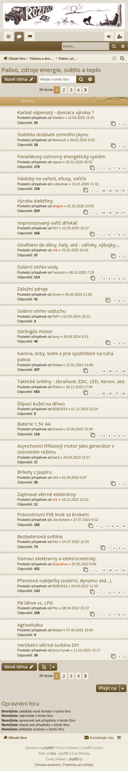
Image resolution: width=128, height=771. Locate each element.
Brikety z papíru (34, 472)
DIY (55, 228)
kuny (56, 336)
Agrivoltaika (30, 625)
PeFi (56, 316)
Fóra (20, 37)
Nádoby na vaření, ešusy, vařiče (51, 178)
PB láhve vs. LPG (35, 603)
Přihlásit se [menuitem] (110, 37)
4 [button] (78, 90)
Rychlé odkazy (9, 37)
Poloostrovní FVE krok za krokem (53, 514)
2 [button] (64, 90)
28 (123, 393)
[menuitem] (122, 58)
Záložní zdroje (32, 289)
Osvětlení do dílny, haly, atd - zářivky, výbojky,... (68, 245)
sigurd (57, 162)
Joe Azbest (60, 520)
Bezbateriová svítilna (39, 536)
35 (110, 190)
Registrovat (42, 46)
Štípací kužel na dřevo (41, 403)
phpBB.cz (76, 759)
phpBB (48, 748)
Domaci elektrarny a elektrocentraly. (57, 558)
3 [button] (71, 90)
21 (116, 371)
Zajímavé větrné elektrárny (46, 494)
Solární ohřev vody (37, 267)
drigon (57, 206)
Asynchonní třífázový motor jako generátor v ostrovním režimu (65, 449)
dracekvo (59, 564)
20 (110, 371)
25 (110, 212)
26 (116, 212)
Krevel (57, 429)
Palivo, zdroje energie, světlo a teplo (51, 70)
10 (123, 526)
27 (123, 212)
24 (103, 212)
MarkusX (59, 140)
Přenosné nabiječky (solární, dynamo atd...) (64, 580)
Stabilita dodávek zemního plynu (52, 134)
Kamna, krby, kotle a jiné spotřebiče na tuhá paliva (65, 356)
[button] (86, 90)
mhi (55, 477)
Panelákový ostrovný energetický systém (61, 156)
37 (123, 190)
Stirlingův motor (34, 331)
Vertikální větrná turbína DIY (48, 645)
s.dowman (60, 184)
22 (123, 371)
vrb (55, 250)
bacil (56, 457)
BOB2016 (59, 409)
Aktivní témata (31, 37)
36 (116, 190)
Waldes (58, 118)
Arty (53, 753)
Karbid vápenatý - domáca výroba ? (55, 112)
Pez (55, 542)
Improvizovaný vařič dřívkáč (47, 223)
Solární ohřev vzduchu (41, 311)
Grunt (56, 294)
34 (103, 190)
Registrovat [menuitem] (121, 37)
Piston (57, 387)
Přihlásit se (15, 46)
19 (103, 371)
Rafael (57, 365)
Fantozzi (59, 272)
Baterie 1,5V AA (34, 424)
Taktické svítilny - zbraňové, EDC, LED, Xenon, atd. (71, 381)
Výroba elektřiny (35, 201)
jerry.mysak (61, 650)
